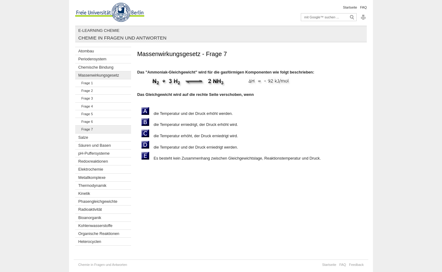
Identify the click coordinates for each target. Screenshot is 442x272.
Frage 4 (87, 106)
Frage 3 (87, 98)
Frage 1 (87, 83)
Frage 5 (87, 114)
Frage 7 (87, 129)
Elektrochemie (90, 169)
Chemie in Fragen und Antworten (122, 37)
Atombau (86, 51)
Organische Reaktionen (98, 233)
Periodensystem (92, 59)
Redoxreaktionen (93, 161)
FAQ (363, 7)
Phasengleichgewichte (97, 201)
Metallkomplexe (92, 177)
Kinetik (84, 193)
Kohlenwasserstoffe (95, 225)
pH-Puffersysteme (94, 153)
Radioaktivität (90, 209)
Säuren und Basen (94, 145)
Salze (83, 137)
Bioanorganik (89, 217)
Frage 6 (87, 121)
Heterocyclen (89, 241)
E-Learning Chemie (98, 30)
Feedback (356, 264)
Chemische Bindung (96, 67)
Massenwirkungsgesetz (98, 75)
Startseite (350, 7)
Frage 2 (87, 91)
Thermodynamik (92, 185)
